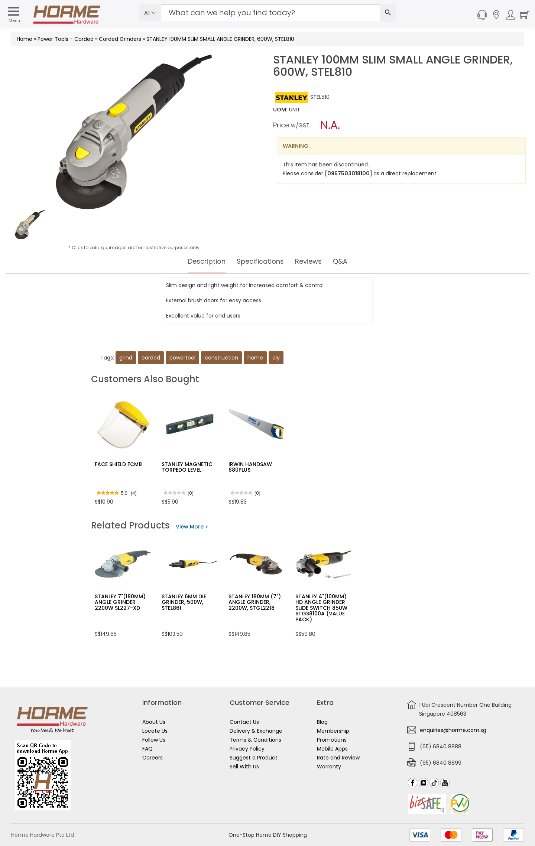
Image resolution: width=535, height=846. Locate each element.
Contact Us (244, 722)
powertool (182, 357)
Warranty (329, 766)
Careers (152, 757)
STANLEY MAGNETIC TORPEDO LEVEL (187, 467)
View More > (192, 526)
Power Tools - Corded (66, 39)
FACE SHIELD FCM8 (118, 464)
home (255, 357)
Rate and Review (338, 757)
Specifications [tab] (260, 261)
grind (125, 357)
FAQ (147, 748)
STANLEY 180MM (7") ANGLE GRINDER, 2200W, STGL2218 (254, 602)
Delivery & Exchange (256, 731)
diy (276, 357)
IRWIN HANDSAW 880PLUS (250, 467)
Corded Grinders (120, 39)
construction (221, 357)
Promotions (332, 739)
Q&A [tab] (346, 261)
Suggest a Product (254, 757)
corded (151, 357)
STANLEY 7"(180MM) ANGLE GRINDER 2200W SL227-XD (120, 602)
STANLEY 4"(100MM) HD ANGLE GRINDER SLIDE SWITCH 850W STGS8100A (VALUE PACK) (321, 608)
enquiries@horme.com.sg (453, 730)
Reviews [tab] (312, 261)
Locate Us (155, 731)
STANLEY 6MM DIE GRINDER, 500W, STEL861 (184, 602)
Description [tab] (201, 261)
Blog (322, 722)
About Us (153, 722)
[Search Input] (270, 12)
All (150, 13)
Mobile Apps (332, 748)
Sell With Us (244, 766)
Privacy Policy (247, 748)
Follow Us (153, 739)
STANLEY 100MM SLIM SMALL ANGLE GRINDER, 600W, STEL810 (220, 39)
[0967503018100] (349, 173)
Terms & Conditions (255, 739)
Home (24, 39)
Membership (333, 731)
